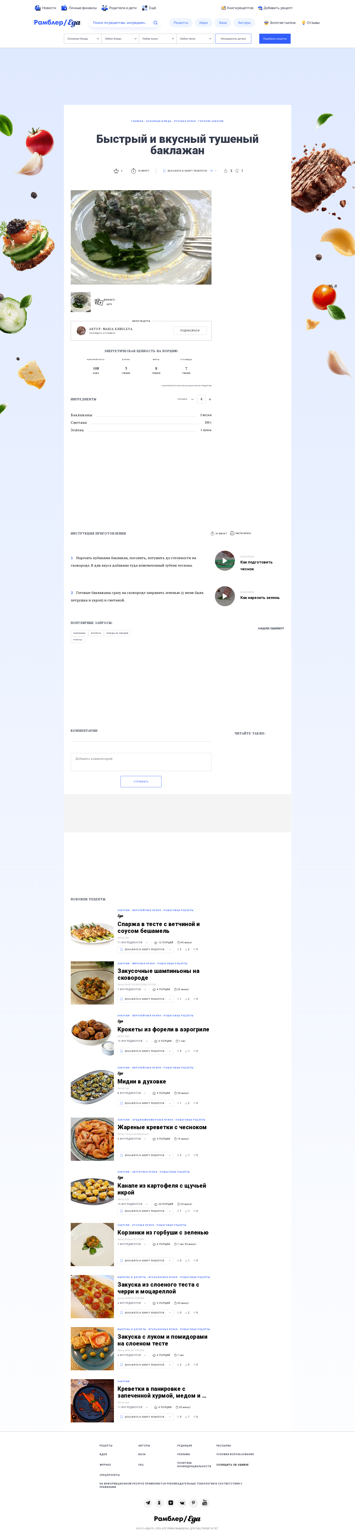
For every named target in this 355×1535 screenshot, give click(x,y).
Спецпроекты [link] (110, 1475)
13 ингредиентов (133, 1204)
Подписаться (190, 330)
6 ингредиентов (132, 1139)
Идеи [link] (103, 1454)
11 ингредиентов (133, 942)
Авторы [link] (144, 1445)
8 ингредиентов (132, 1093)
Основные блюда (83, 38)
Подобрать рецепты (275, 38)
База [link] (142, 1454)
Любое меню (195, 38)
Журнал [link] (105, 1465)
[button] (240, 533)
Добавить (275, 8)
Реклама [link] (183, 1454)
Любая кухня (158, 38)
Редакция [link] (184, 1445)
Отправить (141, 781)
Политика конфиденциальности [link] (194, 1465)
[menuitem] (45, 8)
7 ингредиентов (132, 989)
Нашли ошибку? (271, 628)
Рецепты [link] (106, 1445)
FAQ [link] (141, 1465)
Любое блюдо (121, 38)
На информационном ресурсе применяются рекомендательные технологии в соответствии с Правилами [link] (171, 1485)
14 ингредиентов (133, 1041)
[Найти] (155, 22)
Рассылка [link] (224, 1445)
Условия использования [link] (235, 1454)
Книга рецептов (237, 8)
